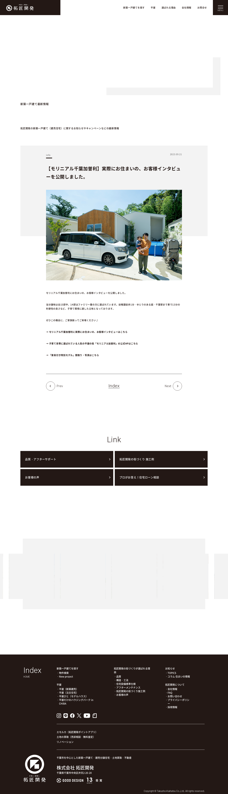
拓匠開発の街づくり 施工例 (136, 459)
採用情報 (172, 707)
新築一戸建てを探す (134, 7)
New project (66, 676)
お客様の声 (32, 477)
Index (114, 386)
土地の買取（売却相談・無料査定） (76, 737)
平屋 (153, 7)
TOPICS (172, 673)
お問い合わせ (175, 696)
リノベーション (65, 742)
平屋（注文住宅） (68, 692)
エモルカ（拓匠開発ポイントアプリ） (77, 732)
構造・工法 (122, 680)
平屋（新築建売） (68, 689)
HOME (26, 676)
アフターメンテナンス (128, 687)
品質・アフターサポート (40, 459)
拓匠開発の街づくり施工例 (130, 691)
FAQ (170, 692)
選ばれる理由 (169, 7)
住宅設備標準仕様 (126, 684)
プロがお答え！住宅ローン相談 (139, 477)
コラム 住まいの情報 (179, 676)
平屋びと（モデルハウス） (73, 696)
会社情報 (186, 7)
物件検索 (64, 673)
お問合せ (202, 7)
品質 (118, 676)
